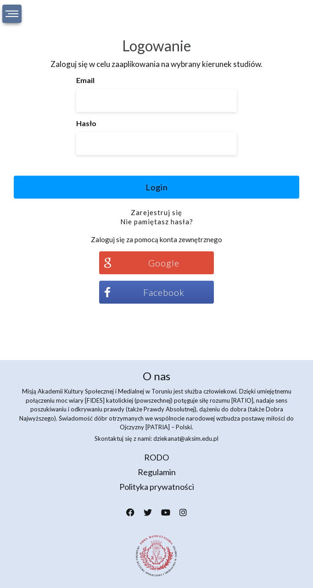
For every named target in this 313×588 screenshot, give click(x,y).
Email (85, 80)
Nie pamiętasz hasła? (156, 221)
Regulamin (157, 472)
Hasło (86, 123)
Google (163, 262)
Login (156, 187)
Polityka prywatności (156, 487)
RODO (156, 457)
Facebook (163, 292)
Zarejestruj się (156, 212)
